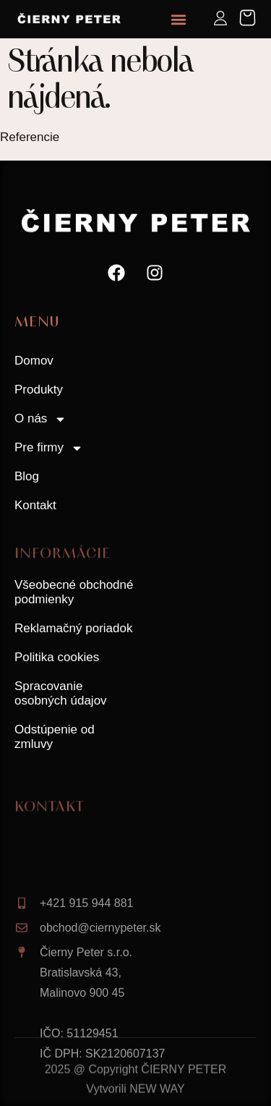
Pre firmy (48, 448)
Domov (33, 360)
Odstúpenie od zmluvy (54, 737)
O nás (40, 419)
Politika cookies (56, 657)
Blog (26, 476)
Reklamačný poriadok (73, 628)
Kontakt (35, 505)
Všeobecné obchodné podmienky (73, 592)
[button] (178, 19)
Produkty (38, 389)
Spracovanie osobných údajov (60, 693)
